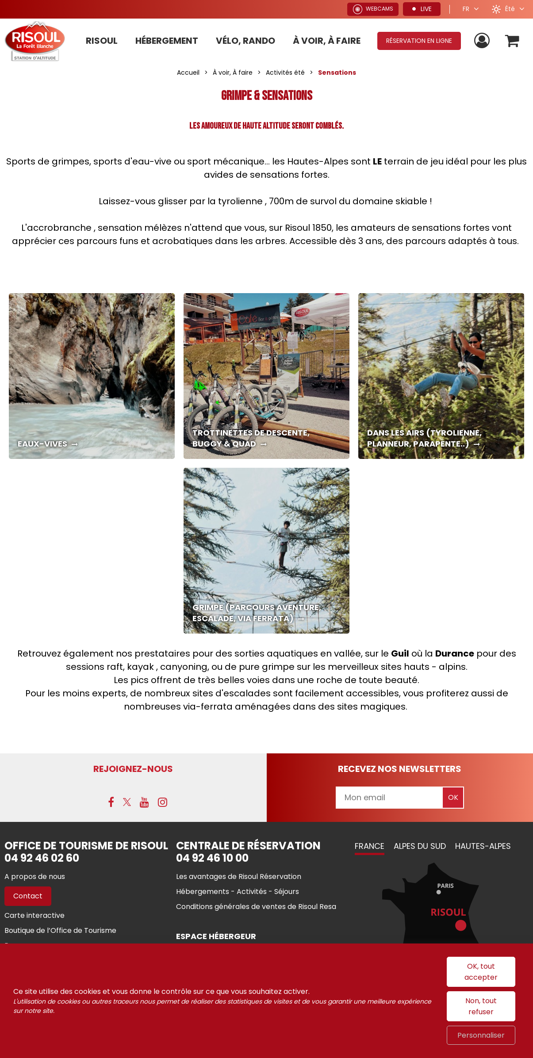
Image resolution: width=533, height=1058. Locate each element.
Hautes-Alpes (483, 846)
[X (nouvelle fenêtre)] (127, 802)
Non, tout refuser (481, 1006)
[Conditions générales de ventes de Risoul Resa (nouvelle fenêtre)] (256, 906)
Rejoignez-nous (133, 769)
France (369, 846)
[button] (512, 41)
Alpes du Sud (420, 846)
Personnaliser (481, 1035)
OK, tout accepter (481, 971)
